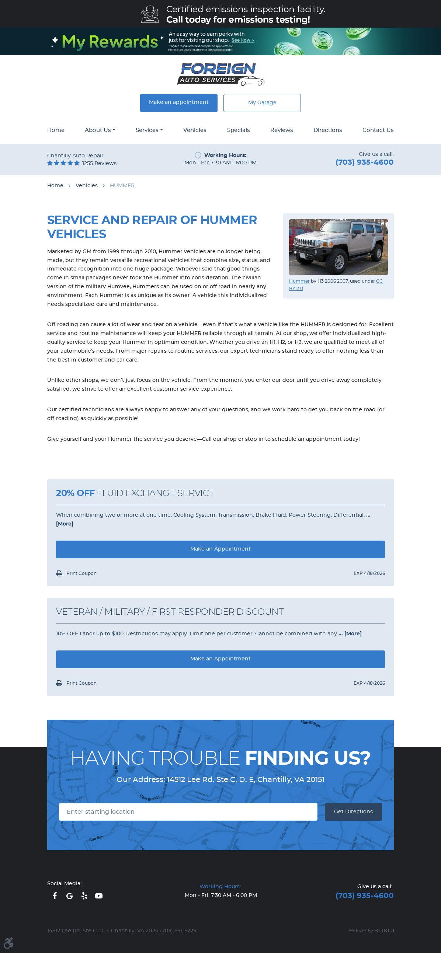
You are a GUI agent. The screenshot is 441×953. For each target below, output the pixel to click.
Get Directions (353, 811)
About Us (98, 130)
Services (147, 130)
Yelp (84, 896)
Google (69, 896)
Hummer (299, 281)
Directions (327, 130)
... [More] (349, 633)
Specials (238, 130)
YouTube (98, 896)
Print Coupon (81, 573)
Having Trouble (220, 758)
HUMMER (122, 185)
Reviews (281, 130)
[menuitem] (56, 130)
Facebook (54, 896)
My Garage (262, 102)
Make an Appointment (220, 549)
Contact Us (378, 130)
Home (56, 130)
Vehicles (194, 130)
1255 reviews (99, 163)
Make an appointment (179, 102)
